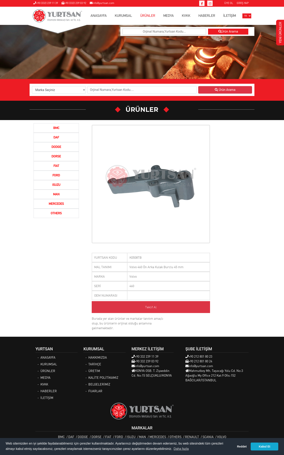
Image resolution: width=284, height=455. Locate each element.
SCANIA (208, 437)
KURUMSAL (123, 16)
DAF (56, 137)
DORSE (56, 156)
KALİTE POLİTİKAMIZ (103, 377)
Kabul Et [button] (264, 446)
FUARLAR (95, 391)
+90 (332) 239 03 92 (74, 3)
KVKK (186, 16)
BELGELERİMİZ (99, 384)
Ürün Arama (228, 31)
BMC (56, 128)
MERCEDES (56, 204)
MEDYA (168, 16)
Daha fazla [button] (181, 448)
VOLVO (221, 437)
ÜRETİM (94, 371)
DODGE (56, 147)
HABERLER (206, 16)
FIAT (56, 166)
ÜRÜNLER (147, 16)
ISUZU (56, 185)
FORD (56, 175)
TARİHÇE (94, 364)
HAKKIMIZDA (97, 357)
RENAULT (192, 437)
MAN (56, 194)
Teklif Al (151, 307)
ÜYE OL (228, 3)
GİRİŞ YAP (243, 3)
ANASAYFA (99, 16)
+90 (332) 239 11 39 (45, 3)
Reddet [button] (242, 446)
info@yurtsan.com (102, 3)
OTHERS (56, 213)
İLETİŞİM (229, 16)
